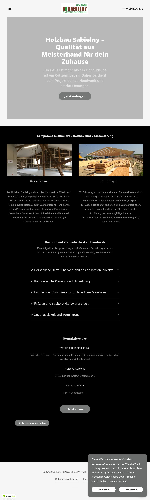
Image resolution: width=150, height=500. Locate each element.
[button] (10, 8)
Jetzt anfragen (75, 96)
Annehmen (131, 491)
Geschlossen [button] (77, 393)
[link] (74, 8)
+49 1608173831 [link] (133, 8)
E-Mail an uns (75, 409)
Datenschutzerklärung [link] (66, 479)
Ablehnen (104, 491)
